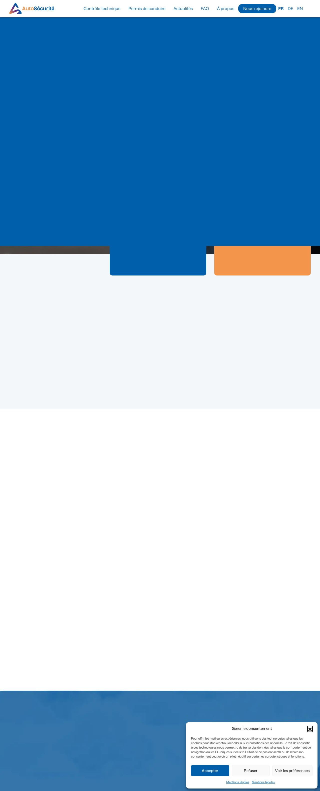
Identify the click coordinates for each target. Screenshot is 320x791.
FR (281, 8)
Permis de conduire (147, 8)
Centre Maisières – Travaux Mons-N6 (55, 373)
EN (300, 8)
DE (290, 8)
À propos (225, 8)
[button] (310, 728)
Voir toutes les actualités (287, 291)
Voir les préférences (292, 770)
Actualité (22, 365)
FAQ (205, 8)
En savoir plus (155, 274)
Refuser (251, 770)
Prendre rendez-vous (158, 263)
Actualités (183, 8)
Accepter (210, 770)
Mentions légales (237, 782)
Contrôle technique (102, 8)
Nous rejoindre (257, 8)
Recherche (309, 8)
